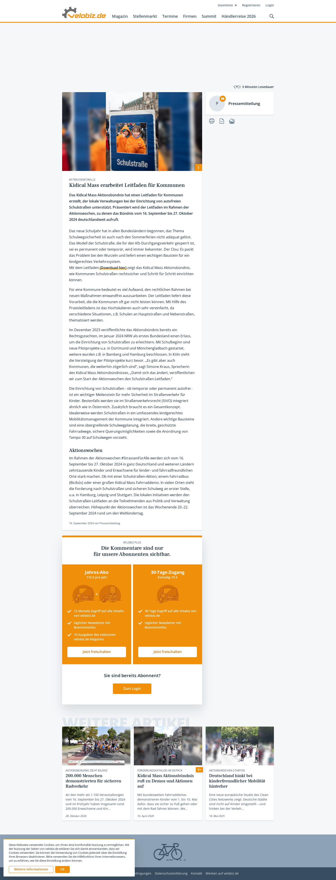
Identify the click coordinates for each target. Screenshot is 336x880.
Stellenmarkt (145, 16)
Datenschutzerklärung (171, 873)
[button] (62, 869)
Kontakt (196, 873)
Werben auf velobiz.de (222, 873)
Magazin (120, 16)
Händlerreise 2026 (239, 16)
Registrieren (251, 5)
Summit (209, 16)
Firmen (189, 16)
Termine (170, 16)
